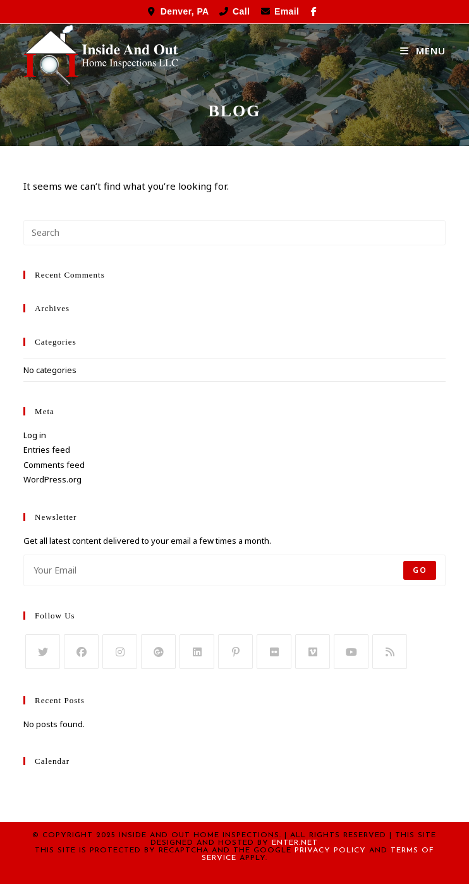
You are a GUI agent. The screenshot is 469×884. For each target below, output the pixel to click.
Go (419, 570)
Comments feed (54, 464)
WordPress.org (52, 479)
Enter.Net (295, 843)
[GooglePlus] (158, 651)
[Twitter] (42, 651)
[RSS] (389, 651)
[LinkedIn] (197, 651)
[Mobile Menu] (423, 50)
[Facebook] (81, 651)
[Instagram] (119, 651)
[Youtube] (351, 651)
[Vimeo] (312, 651)
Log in (34, 435)
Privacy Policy (330, 850)
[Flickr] (274, 651)
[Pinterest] (235, 651)
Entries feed (46, 449)
